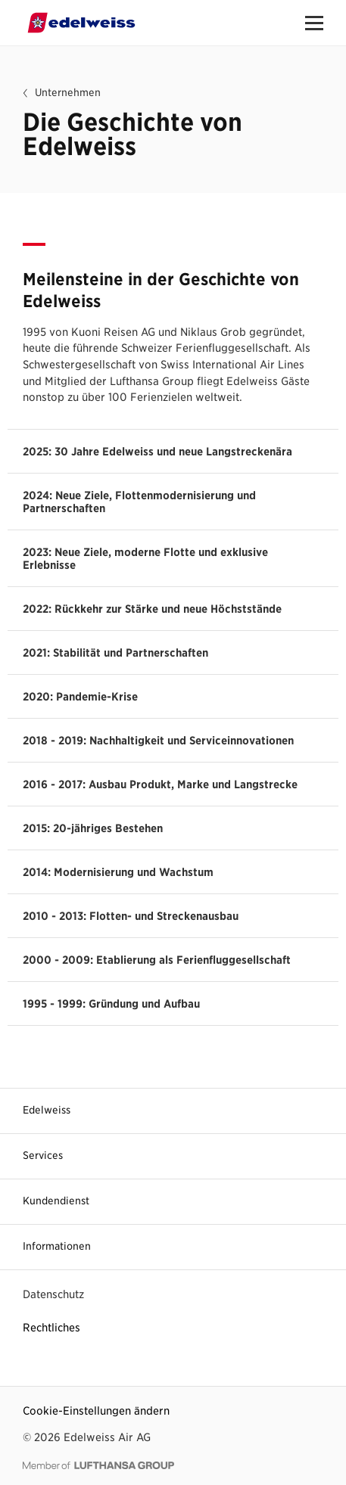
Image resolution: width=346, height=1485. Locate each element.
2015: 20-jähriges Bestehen (93, 828)
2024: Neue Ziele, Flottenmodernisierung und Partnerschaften (139, 501)
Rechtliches (51, 1327)
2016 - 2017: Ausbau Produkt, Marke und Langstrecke (160, 784)
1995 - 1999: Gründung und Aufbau (111, 1003)
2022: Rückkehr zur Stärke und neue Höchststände (152, 608)
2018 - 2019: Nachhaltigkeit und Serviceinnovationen (158, 740)
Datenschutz (53, 1294)
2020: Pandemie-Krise (80, 696)
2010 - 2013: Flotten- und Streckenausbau (130, 915)
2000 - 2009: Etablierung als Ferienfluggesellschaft (157, 959)
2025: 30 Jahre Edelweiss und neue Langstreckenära (157, 451)
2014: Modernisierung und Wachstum (118, 871)
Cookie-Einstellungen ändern (96, 1410)
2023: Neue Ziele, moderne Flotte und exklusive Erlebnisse (145, 558)
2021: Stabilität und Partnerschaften (115, 652)
